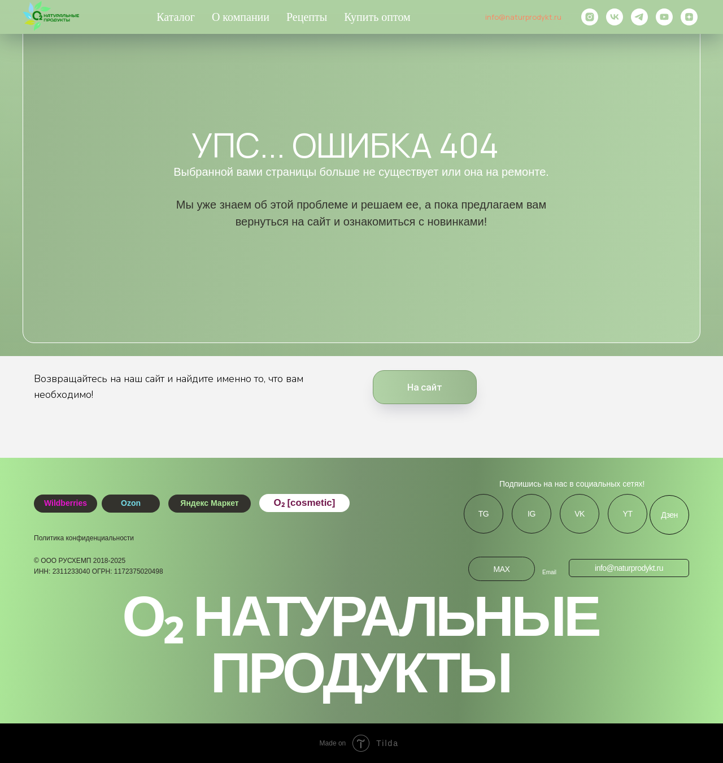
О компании (240, 17)
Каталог (175, 17)
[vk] (614, 16)
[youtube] (664, 16)
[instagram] (589, 16)
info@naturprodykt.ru (523, 17)
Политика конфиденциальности (84, 538)
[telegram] (639, 16)
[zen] (689, 16)
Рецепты (306, 17)
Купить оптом (377, 17)
